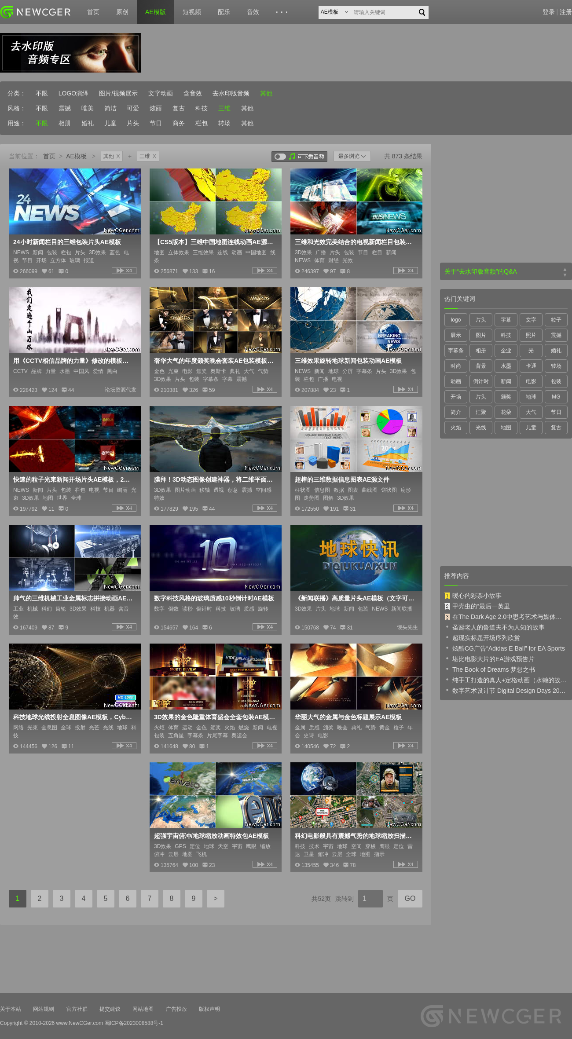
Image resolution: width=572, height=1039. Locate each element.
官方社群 (77, 1009)
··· (283, 12)
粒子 (556, 320)
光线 (481, 427)
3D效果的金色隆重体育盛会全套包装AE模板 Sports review (214, 717)
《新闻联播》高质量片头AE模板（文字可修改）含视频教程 (355, 598)
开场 (456, 397)
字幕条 (456, 351)
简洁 (110, 108)
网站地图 (143, 1009)
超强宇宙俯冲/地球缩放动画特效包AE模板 (211, 835)
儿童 (110, 123)
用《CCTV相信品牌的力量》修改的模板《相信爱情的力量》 (74, 360)
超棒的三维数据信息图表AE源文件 (342, 479)
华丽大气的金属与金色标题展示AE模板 (348, 717)
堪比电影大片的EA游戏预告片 (489, 658)
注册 (566, 11)
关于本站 (10, 1009)
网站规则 (43, 1009)
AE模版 (155, 11)
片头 (133, 123)
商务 (178, 123)
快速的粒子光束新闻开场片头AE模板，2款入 (74, 479)
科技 (201, 108)
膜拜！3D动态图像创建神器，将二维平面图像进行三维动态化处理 (214, 479)
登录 (549, 11)
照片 (531, 335)
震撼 (65, 108)
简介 (456, 412)
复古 (178, 108)
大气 (531, 412)
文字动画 (160, 93)
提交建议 (110, 1009)
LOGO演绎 (73, 93)
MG (556, 397)
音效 (253, 11)
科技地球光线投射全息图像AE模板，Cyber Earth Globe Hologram (74, 717)
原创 (122, 11)
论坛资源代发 (120, 390)
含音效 (192, 93)
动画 (456, 381)
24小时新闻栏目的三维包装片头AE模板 (67, 241)
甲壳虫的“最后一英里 (477, 606)
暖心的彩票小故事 (473, 595)
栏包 (201, 123)
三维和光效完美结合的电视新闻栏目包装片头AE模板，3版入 (355, 241)
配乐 (224, 11)
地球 (531, 397)
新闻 (506, 381)
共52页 (321, 898)
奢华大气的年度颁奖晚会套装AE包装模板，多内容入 (214, 360)
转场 (224, 123)
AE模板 (76, 156)
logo (456, 320)
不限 (42, 93)
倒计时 (481, 381)
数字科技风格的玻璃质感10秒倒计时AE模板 (214, 598)
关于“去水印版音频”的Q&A (480, 271)
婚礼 (87, 123)
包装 (556, 381)
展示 (456, 335)
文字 (531, 320)
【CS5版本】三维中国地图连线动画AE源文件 (214, 241)
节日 (156, 123)
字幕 (506, 320)
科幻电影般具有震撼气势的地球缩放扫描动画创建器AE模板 (355, 835)
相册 (65, 123)
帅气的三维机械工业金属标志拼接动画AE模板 (74, 598)
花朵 (506, 412)
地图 (506, 427)
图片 (481, 335)
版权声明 (209, 1009)
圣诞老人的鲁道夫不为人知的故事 (494, 627)
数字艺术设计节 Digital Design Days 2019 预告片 (506, 690)
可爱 (133, 108)
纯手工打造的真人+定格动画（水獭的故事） (506, 680)
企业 (506, 351)
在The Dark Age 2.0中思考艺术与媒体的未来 (506, 616)
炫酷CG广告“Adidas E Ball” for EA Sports (504, 648)
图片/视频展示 (118, 93)
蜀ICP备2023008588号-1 (134, 1023)
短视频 (192, 11)
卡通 (531, 366)
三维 (224, 108)
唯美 (87, 108)
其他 (266, 93)
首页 (93, 11)
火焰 (456, 427)
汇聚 (481, 412)
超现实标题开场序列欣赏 (482, 637)
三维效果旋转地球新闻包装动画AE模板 (348, 360)
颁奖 (506, 397)
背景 (481, 366)
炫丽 (156, 108)
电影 (531, 381)
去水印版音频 (231, 93)
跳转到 (344, 898)
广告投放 (176, 1009)
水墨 (506, 366)
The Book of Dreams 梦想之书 (489, 669)
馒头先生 (407, 627)
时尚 (456, 366)
